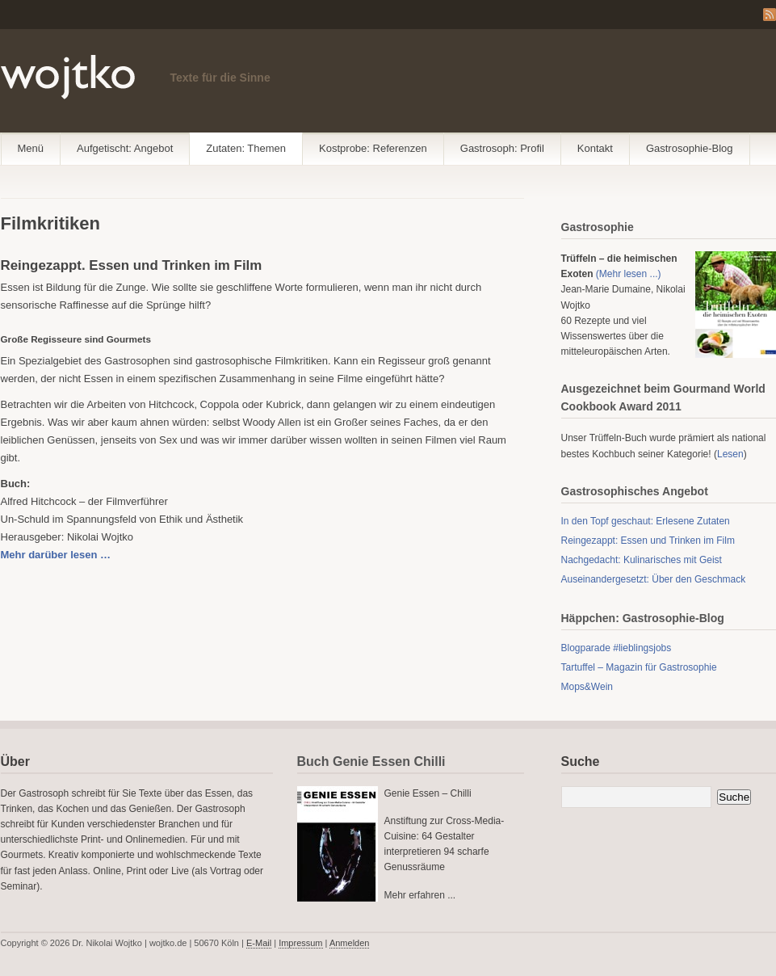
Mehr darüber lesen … (56, 555)
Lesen (730, 454)
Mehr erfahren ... (420, 895)
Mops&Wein (587, 686)
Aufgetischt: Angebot (125, 148)
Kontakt (595, 148)
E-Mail (258, 943)
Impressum (300, 943)
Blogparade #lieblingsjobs (616, 648)
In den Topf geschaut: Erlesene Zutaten (645, 521)
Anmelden (349, 943)
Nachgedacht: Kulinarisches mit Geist (641, 560)
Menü (31, 148)
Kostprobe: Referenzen (373, 148)
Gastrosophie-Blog (689, 148)
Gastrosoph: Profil (502, 148)
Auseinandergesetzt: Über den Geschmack (653, 579)
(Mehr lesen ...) (628, 274)
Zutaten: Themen (246, 148)
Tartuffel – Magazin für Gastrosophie (639, 667)
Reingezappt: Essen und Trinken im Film (648, 540)
